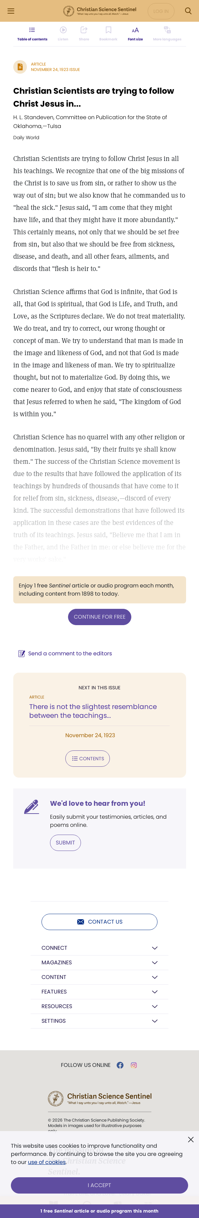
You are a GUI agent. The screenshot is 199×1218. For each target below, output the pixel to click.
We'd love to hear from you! (98, 803)
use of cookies (47, 1162)
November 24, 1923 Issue (55, 69)
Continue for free (100, 617)
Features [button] (54, 992)
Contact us (99, 922)
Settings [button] (54, 1021)
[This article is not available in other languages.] (168, 34)
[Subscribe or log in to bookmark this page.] (109, 34)
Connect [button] (54, 948)
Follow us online (86, 1065)
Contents (87, 759)
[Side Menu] (11, 11)
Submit (65, 843)
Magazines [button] (57, 962)
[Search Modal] (188, 11)
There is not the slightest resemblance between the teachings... (93, 711)
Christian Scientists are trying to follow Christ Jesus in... (93, 97)
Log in (161, 11)
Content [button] (54, 977)
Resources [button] (57, 1006)
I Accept (99, 1185)
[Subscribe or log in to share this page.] (84, 34)
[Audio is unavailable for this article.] (62, 34)
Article (38, 64)
